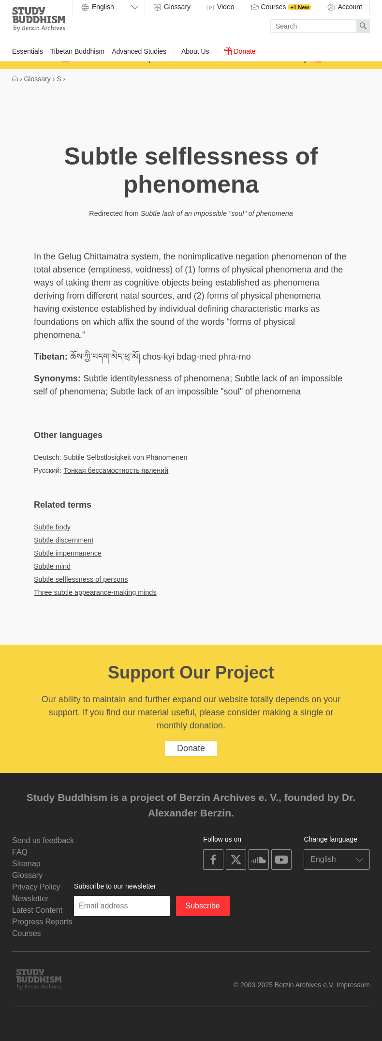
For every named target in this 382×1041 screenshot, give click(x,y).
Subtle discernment (63, 540)
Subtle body (52, 527)
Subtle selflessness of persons (81, 579)
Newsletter (30, 898)
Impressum (353, 985)
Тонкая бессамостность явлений (115, 470)
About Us (195, 51)
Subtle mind (52, 566)
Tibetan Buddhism (77, 51)
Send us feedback (43, 840)
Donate (240, 51)
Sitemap (26, 864)
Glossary (171, 7)
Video (220, 7)
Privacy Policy (36, 887)
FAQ (20, 852)
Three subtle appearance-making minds (95, 592)
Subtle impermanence (68, 553)
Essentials (27, 51)
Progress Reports (42, 922)
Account (344, 7)
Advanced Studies (139, 51)
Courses (281, 7)
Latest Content (37, 910)
